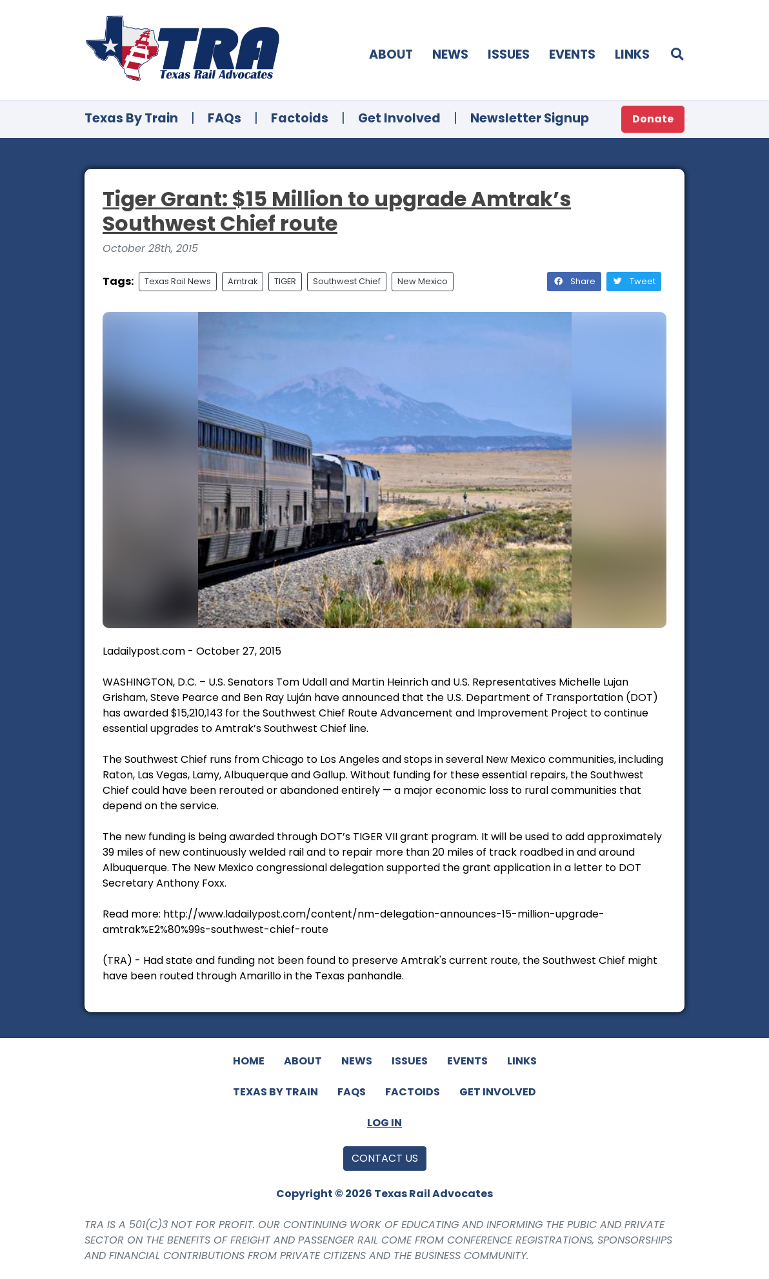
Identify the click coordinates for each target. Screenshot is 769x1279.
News (450, 54)
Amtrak (242, 281)
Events (572, 54)
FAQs (224, 118)
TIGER (285, 281)
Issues (509, 54)
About (391, 54)
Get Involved (399, 118)
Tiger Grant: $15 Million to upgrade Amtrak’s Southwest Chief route (337, 211)
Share (574, 281)
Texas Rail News (178, 281)
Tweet (633, 281)
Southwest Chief (347, 281)
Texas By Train (131, 118)
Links (632, 54)
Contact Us (385, 1158)
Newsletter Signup (529, 118)
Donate (653, 118)
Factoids (299, 118)
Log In (384, 1122)
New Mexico (422, 281)
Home (249, 1060)
